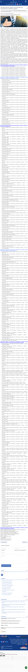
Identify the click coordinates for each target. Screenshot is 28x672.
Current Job (15, 642)
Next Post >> (25, 542)
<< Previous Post (3, 542)
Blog (4, 10)
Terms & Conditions (23, 641)
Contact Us (19, 644)
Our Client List (16, 641)
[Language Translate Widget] (5, 637)
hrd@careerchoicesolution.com (13, 623)
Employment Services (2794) (7, 580)
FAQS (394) (4, 591)
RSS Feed (4, 631)
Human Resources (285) (6, 594)
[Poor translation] (3, 656)
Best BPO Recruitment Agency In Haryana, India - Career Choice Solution (13, 607)
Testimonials (24, 643)
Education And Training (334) (7, 593)
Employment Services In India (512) (8, 590)
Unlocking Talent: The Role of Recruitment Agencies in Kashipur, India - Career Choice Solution (14, 605)
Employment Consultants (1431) (7, 585)
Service (18, 639)
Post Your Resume (21, 642)
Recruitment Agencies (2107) (7, 583)
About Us (14, 639)
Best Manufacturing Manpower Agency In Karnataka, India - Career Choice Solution (13, 612)
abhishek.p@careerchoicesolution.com (13, 620)
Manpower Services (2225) (6, 582)
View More (25, 596)
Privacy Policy (24, 640)
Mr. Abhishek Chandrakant (9, 14)
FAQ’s (12, 641)
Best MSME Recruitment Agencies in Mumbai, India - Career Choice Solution (13, 602)
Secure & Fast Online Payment (15, 640)
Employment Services (9, 10)
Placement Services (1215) (6, 587)
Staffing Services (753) (6, 588)
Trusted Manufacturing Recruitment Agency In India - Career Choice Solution (14, 610)
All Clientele (19, 643)
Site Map (23, 644)
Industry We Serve (23, 639)
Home (2, 10)
